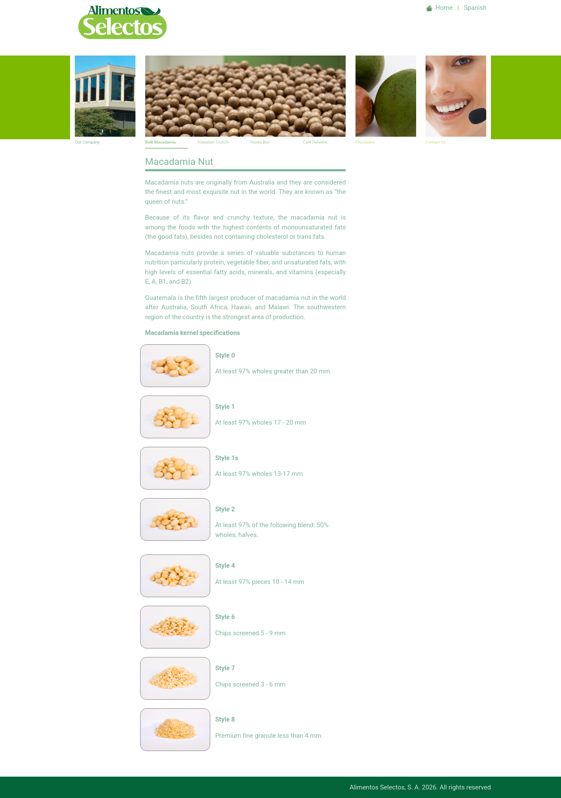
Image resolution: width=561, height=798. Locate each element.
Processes (365, 142)
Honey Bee (260, 142)
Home (440, 8)
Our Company (87, 142)
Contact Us (436, 142)
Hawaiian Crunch (213, 142)
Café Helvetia (315, 142)
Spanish (475, 8)
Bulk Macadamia (160, 142)
